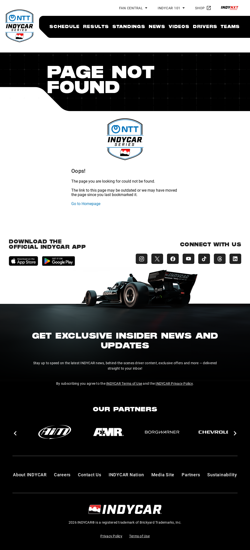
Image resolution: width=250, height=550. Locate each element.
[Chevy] (216, 432)
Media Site (163, 474)
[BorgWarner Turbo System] (162, 432)
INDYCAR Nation (126, 474)
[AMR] (108, 432)
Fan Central (131, 8)
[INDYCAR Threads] (220, 259)
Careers (62, 474)
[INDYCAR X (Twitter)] (157, 259)
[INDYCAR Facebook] (173, 259)
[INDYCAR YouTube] (188, 259)
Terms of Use (139, 536)
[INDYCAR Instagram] (141, 259)
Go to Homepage (85, 203)
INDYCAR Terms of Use (124, 383)
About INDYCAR (30, 474)
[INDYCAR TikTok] (204, 259)
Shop (203, 8)
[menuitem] (64, 26)
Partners (191, 474)
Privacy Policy (111, 536)
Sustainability (222, 474)
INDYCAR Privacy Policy (174, 383)
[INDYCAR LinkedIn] (235, 259)
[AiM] (55, 432)
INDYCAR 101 (169, 8)
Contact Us (89, 474)
